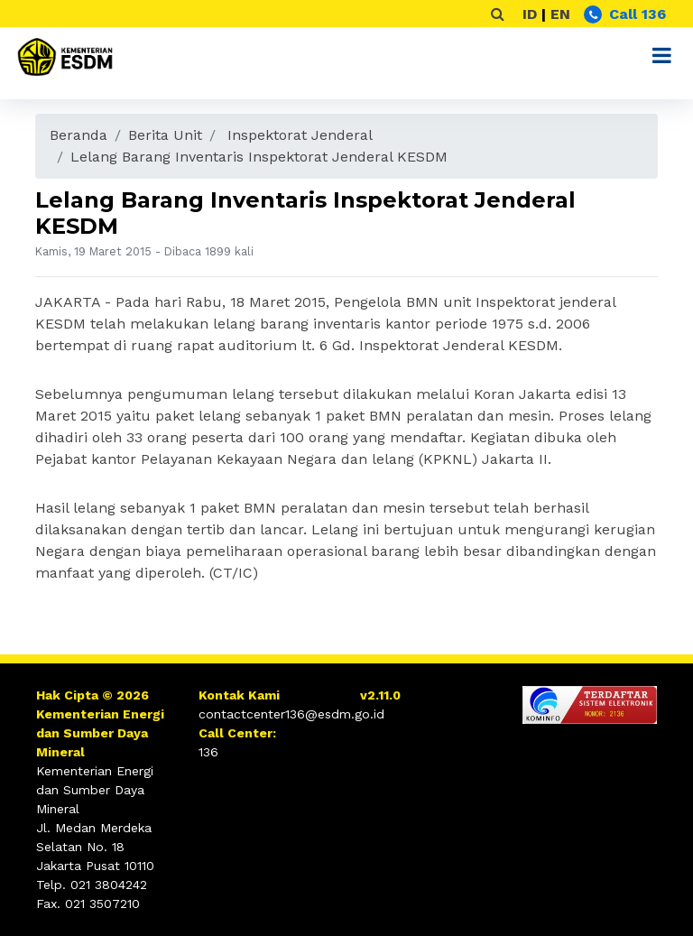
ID (529, 14)
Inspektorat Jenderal (300, 135)
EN (560, 14)
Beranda (78, 135)
